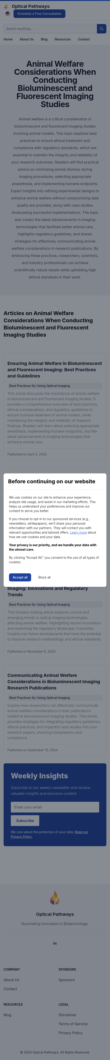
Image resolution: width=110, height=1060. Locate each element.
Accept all (20, 577)
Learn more (78, 532)
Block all (44, 577)
